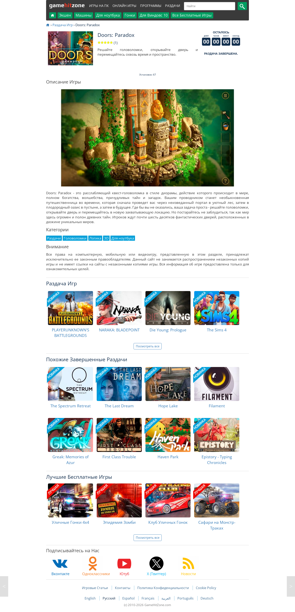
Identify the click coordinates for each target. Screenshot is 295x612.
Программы (150, 5)
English (90, 598)
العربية (166, 598)
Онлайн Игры (124, 5)
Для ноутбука (108, 15)
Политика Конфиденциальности (163, 588)
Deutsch (207, 598)
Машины (84, 15)
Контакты (122, 588)
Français (148, 598)
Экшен (65, 15)
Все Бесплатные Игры (192, 15)
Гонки (130, 15)
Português (185, 598)
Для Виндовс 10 (154, 15)
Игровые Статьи (95, 588)
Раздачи (172, 5)
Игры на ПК (99, 5)
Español (128, 598)
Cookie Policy (206, 588)
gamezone (67, 5)
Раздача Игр (62, 25)
